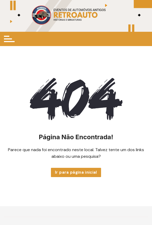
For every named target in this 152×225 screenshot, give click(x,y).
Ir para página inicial (76, 172)
